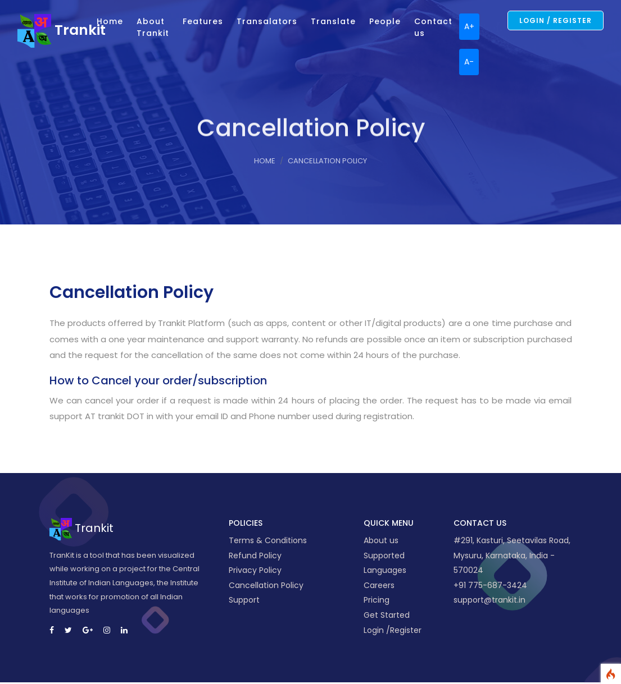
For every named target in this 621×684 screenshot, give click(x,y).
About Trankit (153, 27)
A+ (469, 26)
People (385, 21)
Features (203, 21)
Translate (333, 21)
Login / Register (555, 20)
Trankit (53, 30)
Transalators (267, 21)
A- (469, 61)
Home (110, 21)
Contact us (433, 27)
